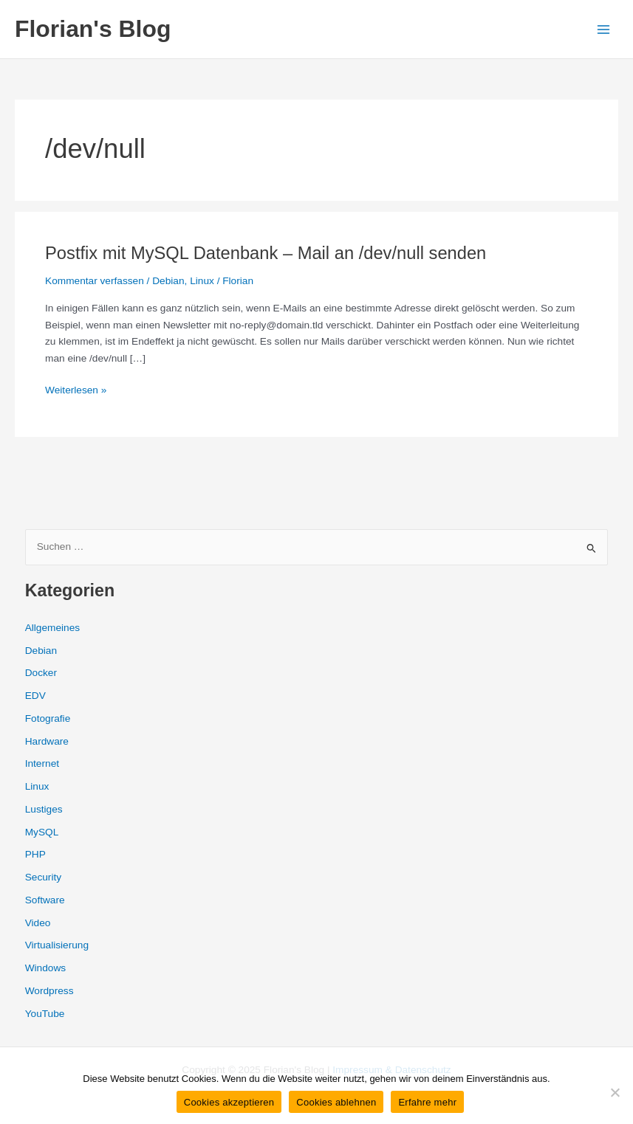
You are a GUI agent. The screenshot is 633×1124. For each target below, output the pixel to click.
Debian (168, 280)
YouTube (45, 1013)
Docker (41, 672)
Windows (45, 967)
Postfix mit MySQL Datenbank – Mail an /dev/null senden (265, 253)
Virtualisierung (57, 945)
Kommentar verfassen (94, 280)
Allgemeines (52, 627)
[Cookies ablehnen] (614, 1092)
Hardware (47, 741)
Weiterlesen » (75, 390)
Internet (42, 763)
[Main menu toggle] (604, 29)
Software (45, 900)
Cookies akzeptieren (229, 1102)
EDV (35, 695)
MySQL (42, 832)
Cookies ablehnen (336, 1102)
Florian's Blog (93, 28)
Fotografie (48, 718)
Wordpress (49, 990)
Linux (202, 280)
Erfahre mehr (427, 1102)
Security (43, 877)
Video (38, 922)
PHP (35, 854)
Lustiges (44, 809)
